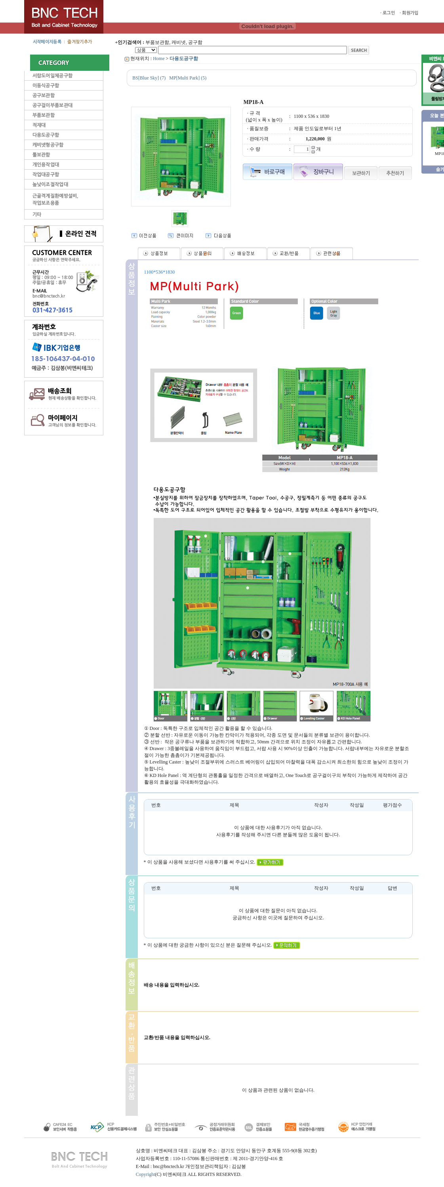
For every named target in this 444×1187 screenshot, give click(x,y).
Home (158, 58)
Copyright (145, 1174)
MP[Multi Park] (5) (187, 78)
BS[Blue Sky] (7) (149, 78)
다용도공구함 (184, 58)
